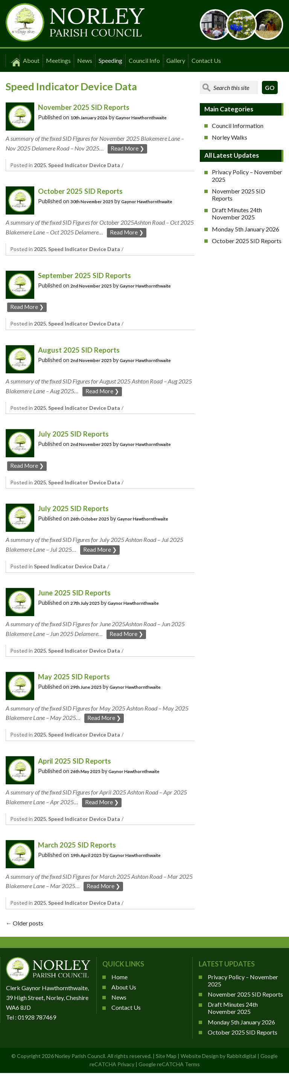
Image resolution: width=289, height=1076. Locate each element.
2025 (40, 165)
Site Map (166, 1057)
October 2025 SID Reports (84, 190)
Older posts (24, 924)
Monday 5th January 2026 (245, 229)
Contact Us (206, 60)
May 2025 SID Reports (77, 677)
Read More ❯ (128, 148)
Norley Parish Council (80, 1057)
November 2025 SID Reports (88, 106)
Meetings (58, 60)
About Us (123, 988)
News (84, 60)
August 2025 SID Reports (82, 350)
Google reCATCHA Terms (169, 1065)
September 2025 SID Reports (88, 275)
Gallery (175, 60)
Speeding (110, 60)
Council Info (144, 60)
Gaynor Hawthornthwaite (151, 117)
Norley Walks (229, 137)
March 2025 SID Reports (81, 846)
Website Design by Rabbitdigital (218, 1057)
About (31, 60)
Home (119, 978)
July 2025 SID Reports (76, 434)
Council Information (237, 125)
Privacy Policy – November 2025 (247, 175)
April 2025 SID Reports (78, 761)
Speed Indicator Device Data (84, 165)
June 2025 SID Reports (77, 593)
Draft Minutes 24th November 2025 (237, 213)
